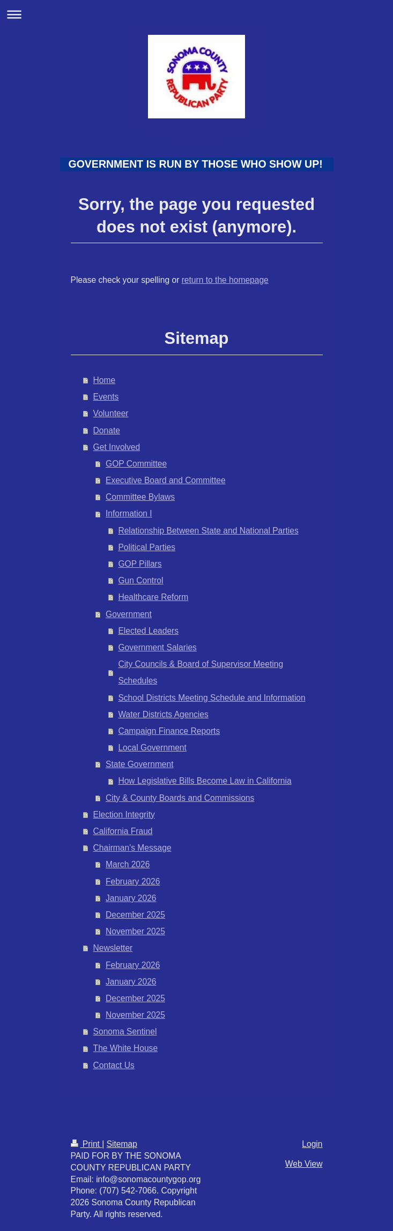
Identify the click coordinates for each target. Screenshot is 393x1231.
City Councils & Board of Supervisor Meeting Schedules (200, 672)
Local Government (152, 747)
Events (106, 396)
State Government (140, 764)
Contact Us (114, 1065)
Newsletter (113, 947)
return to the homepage (225, 279)
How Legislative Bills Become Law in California (204, 780)
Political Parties (146, 547)
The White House (125, 1048)
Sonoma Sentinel (125, 1031)
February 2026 (133, 881)
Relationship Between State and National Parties (208, 530)
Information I (129, 513)
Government (129, 614)
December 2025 (135, 914)
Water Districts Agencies (163, 714)
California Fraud (123, 831)
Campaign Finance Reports (169, 730)
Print (86, 1144)
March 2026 (128, 864)
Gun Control (140, 580)
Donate (106, 430)
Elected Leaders (148, 630)
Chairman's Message (132, 847)
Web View (304, 1163)
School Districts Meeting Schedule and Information (211, 697)
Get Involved (116, 447)
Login (312, 1144)
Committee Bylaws (140, 496)
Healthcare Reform (153, 597)
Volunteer (111, 413)
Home (104, 380)
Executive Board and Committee (166, 480)
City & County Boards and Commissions (180, 797)
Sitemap (122, 1144)
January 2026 (131, 898)
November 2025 (135, 931)
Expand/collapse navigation (196, 14)
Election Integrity (124, 814)
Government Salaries (157, 647)
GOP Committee (136, 463)
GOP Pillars (139, 563)
